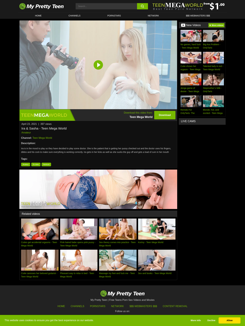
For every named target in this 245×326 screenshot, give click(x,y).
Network (153, 15)
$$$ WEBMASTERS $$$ (198, 15)
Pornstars (114, 15)
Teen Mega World (42, 138)
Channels (77, 306)
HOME (38, 15)
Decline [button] (211, 320)
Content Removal (175, 306)
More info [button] (196, 320)
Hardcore (46, 164)
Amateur (26, 132)
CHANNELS (74, 15)
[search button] (142, 6)
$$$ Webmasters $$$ (143, 306)
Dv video (36, 164)
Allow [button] (229, 320)
